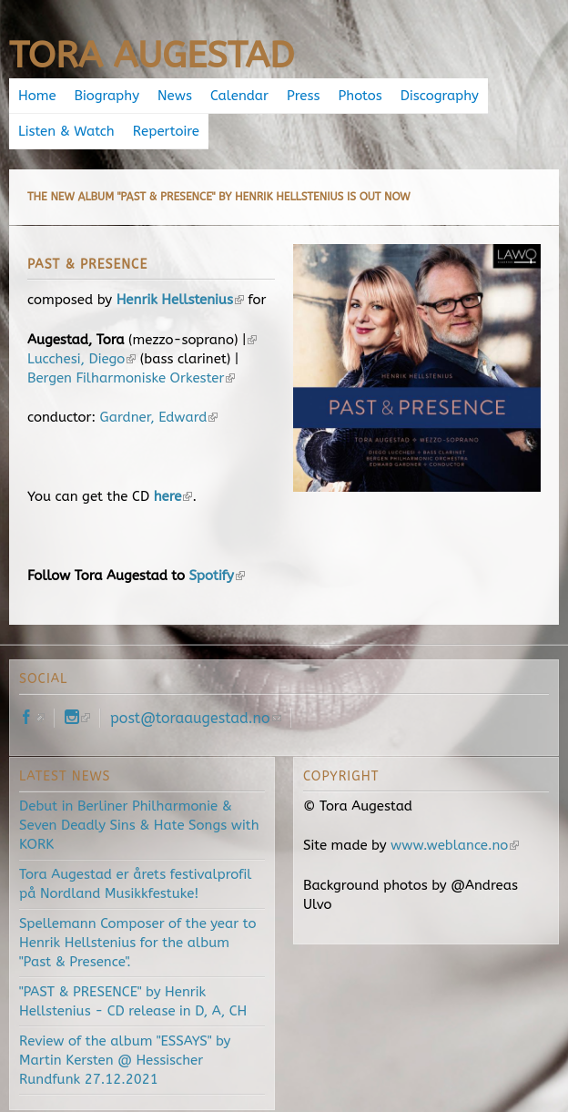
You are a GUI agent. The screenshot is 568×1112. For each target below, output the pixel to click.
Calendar (239, 95)
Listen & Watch (66, 131)
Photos (360, 95)
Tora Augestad (151, 55)
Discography (440, 95)
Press (303, 95)
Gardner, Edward (159, 417)
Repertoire (166, 131)
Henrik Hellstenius (180, 299)
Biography (107, 95)
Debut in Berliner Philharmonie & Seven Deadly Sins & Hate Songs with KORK (139, 825)
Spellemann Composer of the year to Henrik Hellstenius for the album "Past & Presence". (137, 942)
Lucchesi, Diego (81, 359)
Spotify (216, 575)
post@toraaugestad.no (195, 718)
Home (37, 95)
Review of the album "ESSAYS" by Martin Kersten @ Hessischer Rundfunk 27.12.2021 (124, 1060)
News (174, 95)
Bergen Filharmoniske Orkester (131, 378)
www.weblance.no (454, 845)
